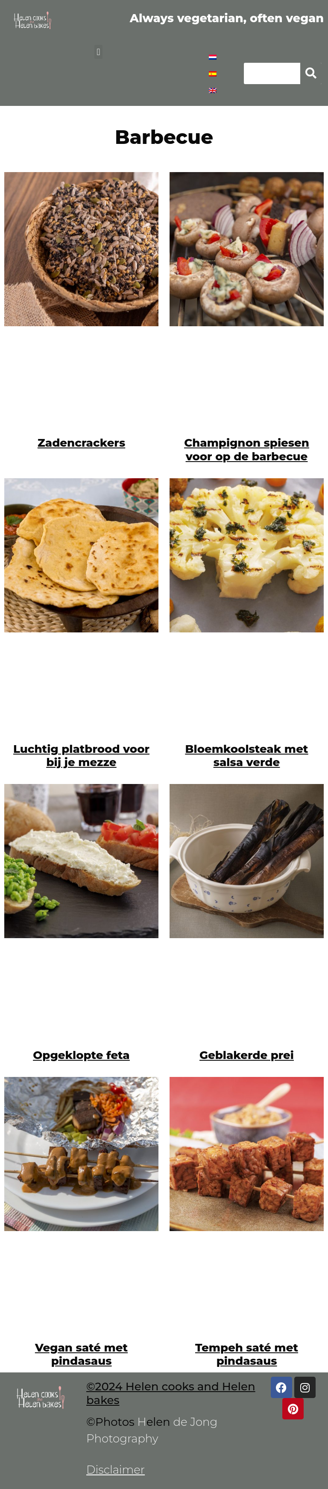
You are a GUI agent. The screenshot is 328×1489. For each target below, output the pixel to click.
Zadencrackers (81, 443)
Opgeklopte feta (81, 1055)
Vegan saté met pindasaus (81, 1354)
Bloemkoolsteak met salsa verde (246, 755)
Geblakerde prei (246, 1055)
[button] (98, 52)
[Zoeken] (311, 73)
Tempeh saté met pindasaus (246, 1354)
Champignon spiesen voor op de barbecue (246, 449)
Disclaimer (115, 1470)
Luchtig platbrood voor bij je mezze (81, 755)
